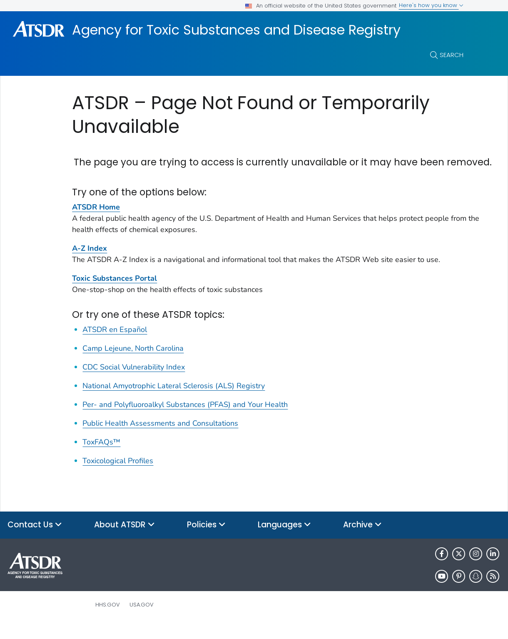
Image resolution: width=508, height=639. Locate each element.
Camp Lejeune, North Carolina (133, 362)
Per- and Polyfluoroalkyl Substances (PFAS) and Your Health (185, 419)
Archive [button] (362, 539)
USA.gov (141, 619)
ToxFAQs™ (101, 456)
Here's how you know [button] (431, 5)
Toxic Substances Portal (114, 292)
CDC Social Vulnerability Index (133, 381)
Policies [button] (206, 539)
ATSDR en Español (114, 344)
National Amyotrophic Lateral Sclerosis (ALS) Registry (173, 400)
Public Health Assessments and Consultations (160, 437)
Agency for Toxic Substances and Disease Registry (236, 30)
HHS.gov (107, 619)
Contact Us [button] (34, 539)
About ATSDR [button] (124, 539)
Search (451, 54)
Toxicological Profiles (117, 475)
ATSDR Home (96, 221)
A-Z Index (89, 262)
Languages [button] (284, 539)
